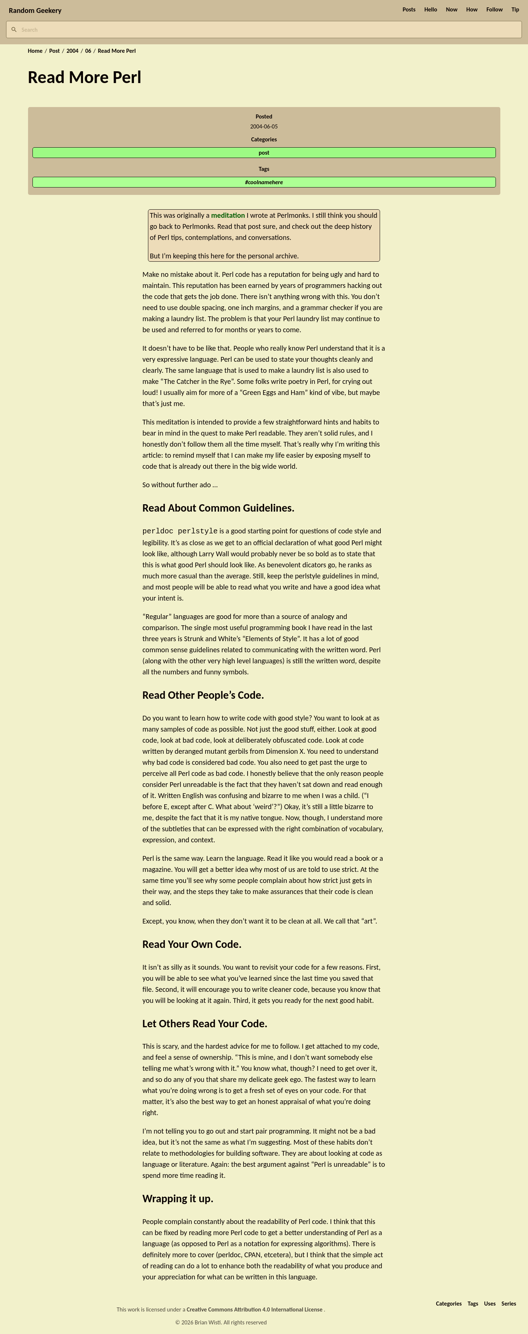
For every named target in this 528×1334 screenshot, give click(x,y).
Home (35, 51)
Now (452, 9)
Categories (449, 1302)
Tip (515, 9)
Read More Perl (117, 51)
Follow (494, 9)
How (472, 9)
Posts (409, 9)
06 (88, 51)
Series (508, 1302)
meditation (228, 215)
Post (54, 51)
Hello (430, 9)
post (264, 152)
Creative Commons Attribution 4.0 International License (255, 1308)
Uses (490, 1302)
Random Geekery (35, 10)
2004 (72, 51)
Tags (472, 1302)
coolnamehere (265, 182)
